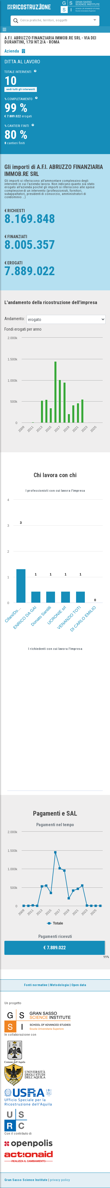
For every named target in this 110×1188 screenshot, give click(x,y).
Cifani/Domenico (16, 611)
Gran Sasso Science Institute (25, 1180)
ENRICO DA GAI (24, 617)
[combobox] (50, 20)
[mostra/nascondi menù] (4, 29)
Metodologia (59, 985)
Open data (78, 985)
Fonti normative (35, 985)
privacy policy (60, 1180)
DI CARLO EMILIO (83, 618)
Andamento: (14, 319)
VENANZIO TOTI (69, 617)
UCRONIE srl (57, 615)
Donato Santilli (41, 616)
